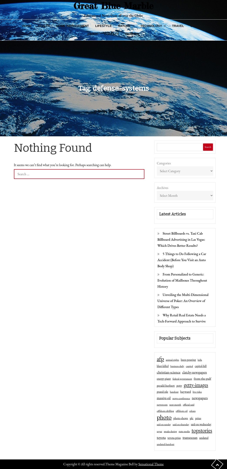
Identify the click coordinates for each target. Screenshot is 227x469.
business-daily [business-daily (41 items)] (177, 366)
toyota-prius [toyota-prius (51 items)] (174, 438)
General (132, 34)
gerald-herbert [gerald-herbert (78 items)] (166, 385)
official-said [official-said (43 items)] (188, 404)
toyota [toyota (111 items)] (161, 437)
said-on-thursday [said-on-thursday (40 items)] (181, 424)
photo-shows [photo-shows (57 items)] (180, 418)
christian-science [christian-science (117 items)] (168, 372)
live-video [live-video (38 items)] (197, 391)
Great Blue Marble (113, 5)
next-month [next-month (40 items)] (175, 404)
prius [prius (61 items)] (198, 418)
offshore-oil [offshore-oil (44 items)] (181, 411)
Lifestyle (103, 26)
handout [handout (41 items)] (174, 392)
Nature (124, 26)
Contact (111, 34)
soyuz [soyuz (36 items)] (159, 431)
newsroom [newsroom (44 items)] (162, 404)
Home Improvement (72, 26)
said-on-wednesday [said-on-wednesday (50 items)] (201, 424)
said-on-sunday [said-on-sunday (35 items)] (164, 424)
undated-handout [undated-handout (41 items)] (165, 444)
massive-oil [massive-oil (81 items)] (164, 398)
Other (195, 26)
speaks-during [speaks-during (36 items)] (170, 431)
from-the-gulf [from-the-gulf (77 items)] (202, 378)
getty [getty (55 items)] (179, 385)
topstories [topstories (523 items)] (202, 430)
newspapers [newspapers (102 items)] (200, 398)
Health (44, 26)
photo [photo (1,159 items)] (164, 417)
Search (208, 147)
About (92, 34)
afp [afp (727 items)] (160, 359)
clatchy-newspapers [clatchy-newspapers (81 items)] (194, 372)
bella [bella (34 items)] (200, 359)
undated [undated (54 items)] (203, 438)
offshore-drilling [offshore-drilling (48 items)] (165, 411)
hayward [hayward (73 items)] (185, 391)
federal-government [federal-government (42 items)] (182, 379)
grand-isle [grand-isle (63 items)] (162, 392)
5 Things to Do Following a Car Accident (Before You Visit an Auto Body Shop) (181, 260)
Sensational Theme (151, 464)
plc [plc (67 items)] (192, 418)
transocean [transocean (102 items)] (190, 437)
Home (27, 26)
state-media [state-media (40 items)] (184, 431)
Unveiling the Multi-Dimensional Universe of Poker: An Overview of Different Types (183, 300)
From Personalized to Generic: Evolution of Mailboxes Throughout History (182, 280)
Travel (178, 26)
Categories (164, 163)
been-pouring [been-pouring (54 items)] (188, 360)
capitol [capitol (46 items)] (189, 366)
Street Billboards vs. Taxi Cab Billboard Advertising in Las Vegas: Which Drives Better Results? (181, 239)
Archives (162, 187)
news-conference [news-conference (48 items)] (181, 398)
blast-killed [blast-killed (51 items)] (163, 366)
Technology (151, 26)
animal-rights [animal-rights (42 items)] (172, 360)
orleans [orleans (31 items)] (192, 410)
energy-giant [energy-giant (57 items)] (164, 379)
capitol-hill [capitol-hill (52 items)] (201, 366)
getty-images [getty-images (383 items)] (196, 385)
